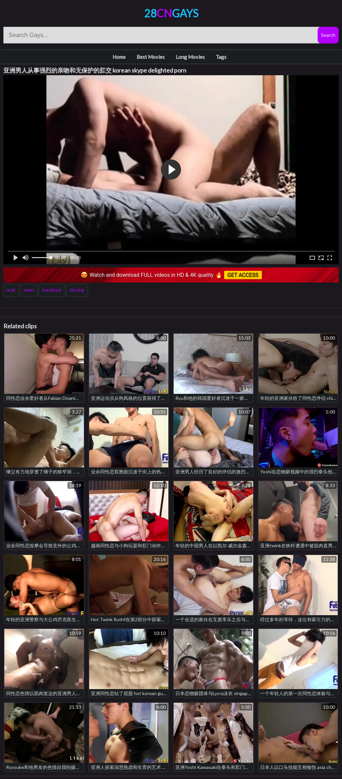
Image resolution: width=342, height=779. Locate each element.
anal (11, 290)
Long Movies (190, 57)
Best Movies (151, 57)
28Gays (171, 13)
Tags (221, 57)
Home (119, 57)
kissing (77, 290)
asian (28, 290)
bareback (51, 290)
